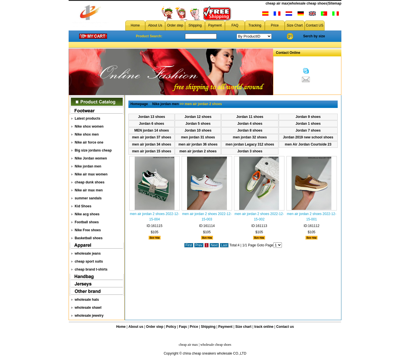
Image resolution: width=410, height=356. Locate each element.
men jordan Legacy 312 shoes (250, 144)
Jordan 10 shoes (198, 130)
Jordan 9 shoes (308, 117)
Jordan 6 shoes (151, 124)
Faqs (183, 327)
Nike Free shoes (88, 230)
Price (274, 25)
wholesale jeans (88, 253)
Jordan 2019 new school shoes (308, 137)
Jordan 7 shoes (308, 130)
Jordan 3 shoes (249, 151)
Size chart (243, 327)
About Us (155, 25)
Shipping (195, 25)
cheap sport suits (89, 261)
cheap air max (277, 3)
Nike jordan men (88, 166)
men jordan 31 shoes (198, 137)
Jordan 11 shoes (249, 117)
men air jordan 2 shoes (198, 151)
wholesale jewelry (89, 316)
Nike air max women (91, 174)
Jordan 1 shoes (308, 124)
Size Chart (295, 25)
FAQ (234, 25)
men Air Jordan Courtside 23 (308, 144)
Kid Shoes (83, 206)
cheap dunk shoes (89, 182)
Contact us (285, 327)
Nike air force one (89, 142)
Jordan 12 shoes (198, 117)
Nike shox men (87, 134)
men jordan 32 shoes (250, 137)
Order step (175, 25)
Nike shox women (89, 126)
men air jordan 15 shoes (151, 151)
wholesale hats (87, 300)
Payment (215, 25)
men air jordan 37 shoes (151, 137)
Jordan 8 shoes (249, 130)
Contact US (314, 25)
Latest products (87, 118)
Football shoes (87, 222)
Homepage (139, 104)
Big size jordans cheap (93, 150)
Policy (171, 327)
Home (135, 25)
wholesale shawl (88, 308)
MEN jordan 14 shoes (151, 130)
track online (263, 327)
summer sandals (88, 198)
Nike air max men (89, 190)
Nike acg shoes (87, 214)
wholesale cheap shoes (308, 3)
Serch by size (314, 36)
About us (135, 327)
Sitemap (334, 3)
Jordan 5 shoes (197, 124)
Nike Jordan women (91, 158)
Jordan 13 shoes (151, 117)
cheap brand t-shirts (91, 269)
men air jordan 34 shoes (151, 144)
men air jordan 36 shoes (198, 144)
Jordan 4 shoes (249, 124)
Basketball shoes (88, 238)
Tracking (254, 25)
